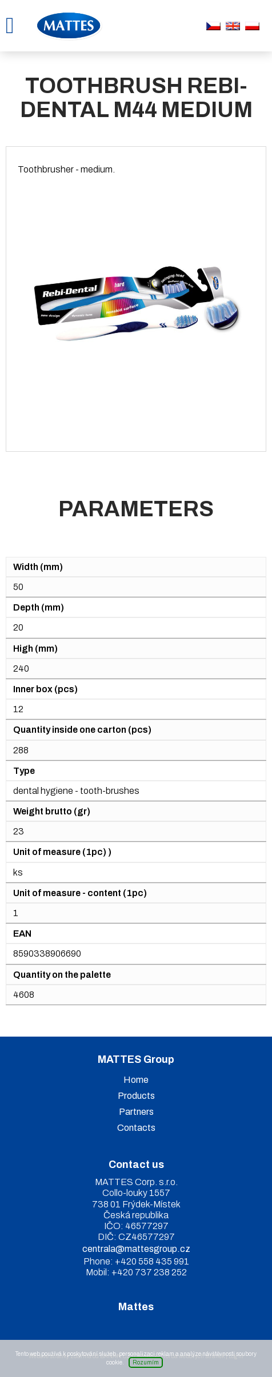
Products (136, 1096)
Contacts (136, 1128)
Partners (136, 1112)
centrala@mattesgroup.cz (136, 1249)
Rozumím (146, 1362)
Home (136, 1080)
